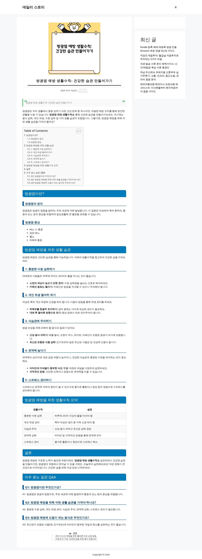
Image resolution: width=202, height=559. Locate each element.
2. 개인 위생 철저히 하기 (41, 152)
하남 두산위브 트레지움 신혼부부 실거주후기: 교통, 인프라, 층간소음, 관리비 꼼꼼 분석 (159, 76)
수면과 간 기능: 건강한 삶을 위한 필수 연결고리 (76, 538)
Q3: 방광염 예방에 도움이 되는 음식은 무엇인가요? (53, 182)
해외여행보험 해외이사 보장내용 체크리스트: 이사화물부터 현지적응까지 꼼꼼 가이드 (159, 88)
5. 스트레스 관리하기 (40, 162)
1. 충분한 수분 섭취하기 (41, 149)
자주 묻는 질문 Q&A (35, 172)
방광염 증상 (36, 142)
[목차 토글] (77, 131)
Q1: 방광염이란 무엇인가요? (43, 176)
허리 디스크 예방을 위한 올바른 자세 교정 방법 (76, 536)
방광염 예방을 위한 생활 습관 (40, 145)
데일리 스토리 (33, 7)
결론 (28, 169)
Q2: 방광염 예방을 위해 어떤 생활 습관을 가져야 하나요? (55, 179)
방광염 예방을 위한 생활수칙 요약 (42, 165)
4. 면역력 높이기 (38, 158)
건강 (75, 533)
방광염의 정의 (37, 138)
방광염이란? (32, 135)
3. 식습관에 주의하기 (40, 155)
